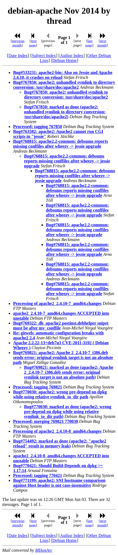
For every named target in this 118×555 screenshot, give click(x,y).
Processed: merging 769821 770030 (45, 421)
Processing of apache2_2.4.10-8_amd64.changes (57, 431)
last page (88, 43)
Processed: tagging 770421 (37, 475)
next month (102, 43)
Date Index (18, 55)
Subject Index (44, 55)
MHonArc (43, 550)
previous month (18, 43)
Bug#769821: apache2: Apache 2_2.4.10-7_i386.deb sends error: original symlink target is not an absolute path (63, 357)
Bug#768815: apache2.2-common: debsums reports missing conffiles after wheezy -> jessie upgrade (60, 144)
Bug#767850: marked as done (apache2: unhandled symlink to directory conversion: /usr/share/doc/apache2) (64, 112)
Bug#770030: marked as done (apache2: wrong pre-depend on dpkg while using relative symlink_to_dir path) (67, 411)
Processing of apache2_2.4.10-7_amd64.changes (57, 303)
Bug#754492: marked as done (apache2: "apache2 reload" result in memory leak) (59, 443)
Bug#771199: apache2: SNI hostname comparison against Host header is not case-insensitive (59, 483)
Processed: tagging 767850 (37, 126)
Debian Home (64, 60)
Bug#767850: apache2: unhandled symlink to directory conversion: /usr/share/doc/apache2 (64, 85)
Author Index (71, 55)
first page (33, 43)
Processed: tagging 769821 (37, 387)
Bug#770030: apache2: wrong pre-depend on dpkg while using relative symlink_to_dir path (60, 394)
